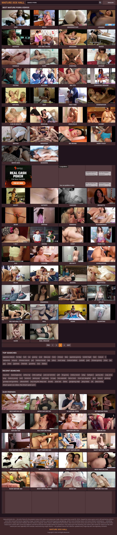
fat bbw (18, 357)
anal (40, 357)
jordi (87, 360)
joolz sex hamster (49, 375)
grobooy (107, 378)
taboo (54, 360)
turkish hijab (87, 357)
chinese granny (97, 360)
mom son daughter (84, 378)
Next (68, 345)
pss (32, 360)
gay (4, 364)
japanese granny (75, 357)
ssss (38, 364)
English (111, 2)
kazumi (100, 378)
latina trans (72, 378)
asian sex (58, 382)
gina (94, 378)
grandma (32, 364)
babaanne (6, 360)
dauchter (6, 375)
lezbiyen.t (90, 375)
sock (21, 378)
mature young (13, 378)
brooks (50, 382)
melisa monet (75, 375)
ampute (14, 360)
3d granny (65, 375)
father (65, 382)
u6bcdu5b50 (24, 382)
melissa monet (40, 360)
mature (100, 357)
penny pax (36, 378)
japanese (16, 364)
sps (110, 360)
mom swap (61, 360)
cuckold (81, 360)
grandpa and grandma (10, 382)
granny (34, 357)
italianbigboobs (16, 375)
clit (92, 382)
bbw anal (47, 357)
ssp (49, 360)
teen (94, 357)
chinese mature (24, 360)
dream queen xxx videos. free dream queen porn (19, 385)
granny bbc (99, 375)
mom (54, 357)
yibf (58, 375)
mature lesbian (72, 360)
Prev (48, 345)
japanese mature (8, 357)
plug (4, 378)
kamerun (28, 378)
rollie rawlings (37, 375)
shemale (24, 364)
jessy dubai (85, 382)
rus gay (53, 378)
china (105, 360)
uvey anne (108, 375)
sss (29, 357)
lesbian (44, 364)
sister (9, 364)
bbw (66, 357)
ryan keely (45, 378)
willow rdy (26, 375)
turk (24, 357)
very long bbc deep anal (38, 382)
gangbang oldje (74, 382)
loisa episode (62, 378)
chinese (60, 357)
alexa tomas (99, 382)
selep (83, 375)
